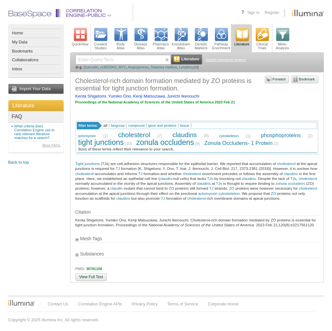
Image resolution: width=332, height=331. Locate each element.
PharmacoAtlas (161, 39)
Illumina (21, 303)
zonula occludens (165, 142)
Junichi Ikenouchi (183, 96)
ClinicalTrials (261, 39)
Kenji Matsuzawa (149, 96)
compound (136, 125)
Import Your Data (35, 88)
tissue (184, 125)
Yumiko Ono (119, 96)
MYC (122, 67)
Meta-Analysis (282, 39)
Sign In (253, 12)
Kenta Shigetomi (90, 96)
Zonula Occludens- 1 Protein (238, 143)
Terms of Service (182, 303)
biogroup (117, 125)
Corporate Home (223, 303)
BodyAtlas (120, 39)
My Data (20, 42)
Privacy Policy (145, 303)
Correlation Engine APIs (100, 303)
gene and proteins (162, 125)
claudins (184, 134)
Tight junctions (87, 163)
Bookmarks (22, 51)
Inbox (17, 68)
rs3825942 (108, 67)
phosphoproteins (281, 135)
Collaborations (25, 59)
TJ (118, 168)
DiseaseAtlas (140, 39)
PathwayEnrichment (221, 39)
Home (17, 32)
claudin (166, 178)
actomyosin (87, 136)
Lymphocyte (188, 67)
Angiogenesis (138, 67)
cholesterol (134, 134)
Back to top (18, 162)
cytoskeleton (229, 136)
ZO (171, 188)
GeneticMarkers (201, 39)
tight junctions (101, 142)
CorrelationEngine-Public (88, 13)
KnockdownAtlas (181, 39)
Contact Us (58, 303)
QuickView (80, 37)
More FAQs (51, 145)
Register (272, 12)
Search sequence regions (226, 60)
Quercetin (90, 67)
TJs (210, 178)
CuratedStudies (100, 39)
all (105, 125)
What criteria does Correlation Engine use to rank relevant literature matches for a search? (34, 132)
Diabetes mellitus (164, 67)
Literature (23, 105)
